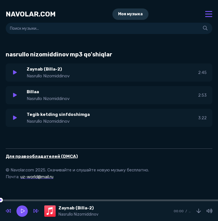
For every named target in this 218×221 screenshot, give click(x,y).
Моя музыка (130, 14)
